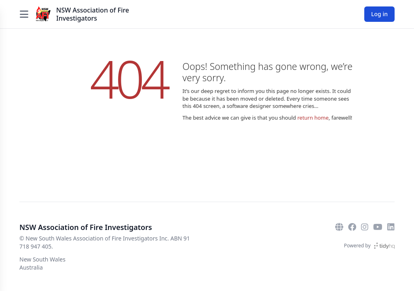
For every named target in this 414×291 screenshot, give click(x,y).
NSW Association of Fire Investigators (92, 14)
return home (312, 117)
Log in (379, 14)
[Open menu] (23, 14)
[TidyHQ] (384, 245)
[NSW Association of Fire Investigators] (43, 14)
